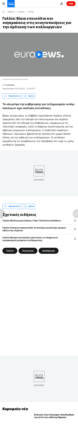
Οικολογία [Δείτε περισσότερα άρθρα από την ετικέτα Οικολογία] (28, 250)
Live (71, 3)
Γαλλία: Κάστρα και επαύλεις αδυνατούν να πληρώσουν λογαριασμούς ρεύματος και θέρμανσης (30, 239)
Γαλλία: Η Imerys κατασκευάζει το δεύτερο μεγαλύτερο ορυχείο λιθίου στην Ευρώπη (34, 229)
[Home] (3, 12)
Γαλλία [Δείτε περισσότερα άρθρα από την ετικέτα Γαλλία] (10, 250)
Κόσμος (21, 12)
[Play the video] (39, 55)
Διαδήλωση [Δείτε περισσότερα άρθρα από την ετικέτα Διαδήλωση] (48, 250)
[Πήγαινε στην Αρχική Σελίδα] (11, 3)
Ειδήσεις (11, 12)
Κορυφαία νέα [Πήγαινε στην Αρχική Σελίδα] (15, 409)
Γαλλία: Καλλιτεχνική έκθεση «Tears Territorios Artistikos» (31, 220)
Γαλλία (31, 12)
